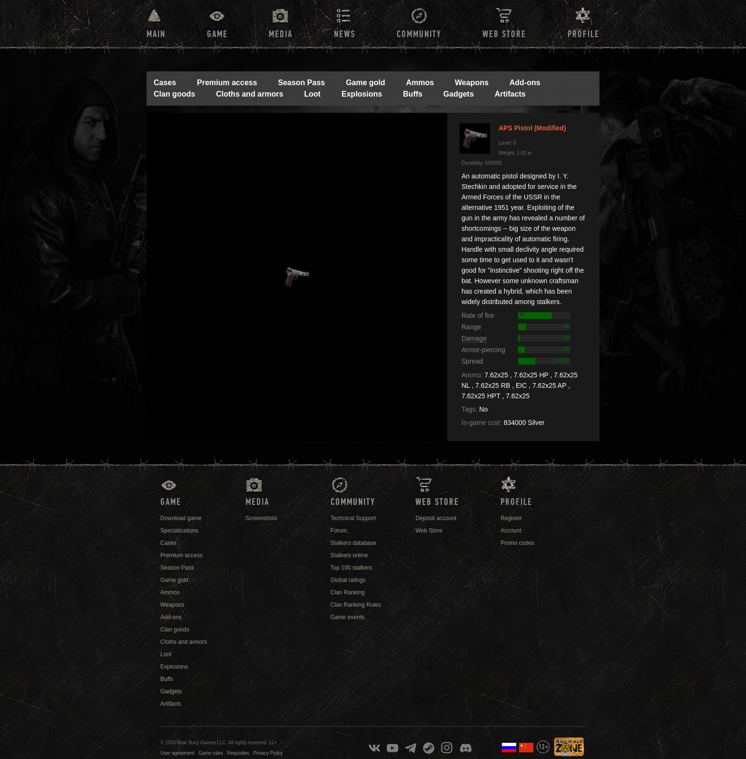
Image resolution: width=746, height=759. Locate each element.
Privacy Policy (268, 753)
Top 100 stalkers (351, 567)
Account (511, 530)
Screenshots (261, 518)
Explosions (362, 94)
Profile (583, 34)
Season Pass (301, 83)
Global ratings (348, 580)
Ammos (420, 83)
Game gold (365, 83)
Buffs (412, 94)
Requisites (238, 753)
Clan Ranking (348, 592)
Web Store (504, 34)
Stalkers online (349, 555)
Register (511, 518)
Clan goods (174, 94)
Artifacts (510, 94)
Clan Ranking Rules (356, 604)
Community (419, 34)
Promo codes (517, 543)
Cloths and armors (249, 94)
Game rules (210, 753)
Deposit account (435, 518)
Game (217, 34)
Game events (347, 617)
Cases (165, 83)
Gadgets (458, 94)
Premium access (227, 83)
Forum (339, 530)
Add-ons (525, 83)
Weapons (472, 83)
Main (156, 34)
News (344, 34)
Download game (181, 518)
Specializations (179, 530)
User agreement (177, 753)
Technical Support (353, 518)
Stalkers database (353, 543)
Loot (312, 94)
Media (281, 34)
